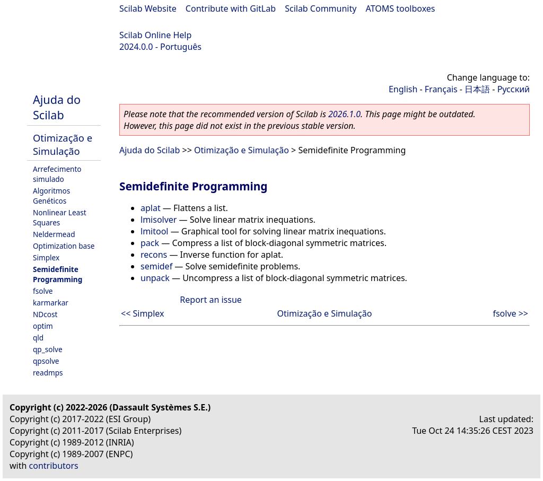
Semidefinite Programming (57, 274)
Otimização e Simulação (62, 144)
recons (154, 254)
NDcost (45, 314)
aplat (151, 208)
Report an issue (210, 299)
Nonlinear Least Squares (59, 217)
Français (441, 89)
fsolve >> (510, 313)
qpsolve (46, 361)
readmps (48, 373)
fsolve (43, 291)
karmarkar (50, 303)
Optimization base (63, 246)
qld (38, 338)
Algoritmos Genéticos (51, 196)
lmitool (154, 231)
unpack (155, 278)
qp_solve (48, 349)
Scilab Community (320, 8)
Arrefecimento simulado (57, 174)
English (403, 89)
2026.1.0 (344, 114)
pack (150, 243)
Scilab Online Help (155, 35)
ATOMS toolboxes (400, 8)
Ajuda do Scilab (57, 107)
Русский (513, 89)
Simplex (46, 257)
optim (43, 326)
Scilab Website (148, 8)
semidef (156, 266)
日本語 (477, 89)
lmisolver (159, 219)
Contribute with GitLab (231, 8)
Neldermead (54, 234)
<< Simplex (142, 313)
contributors (53, 465)
